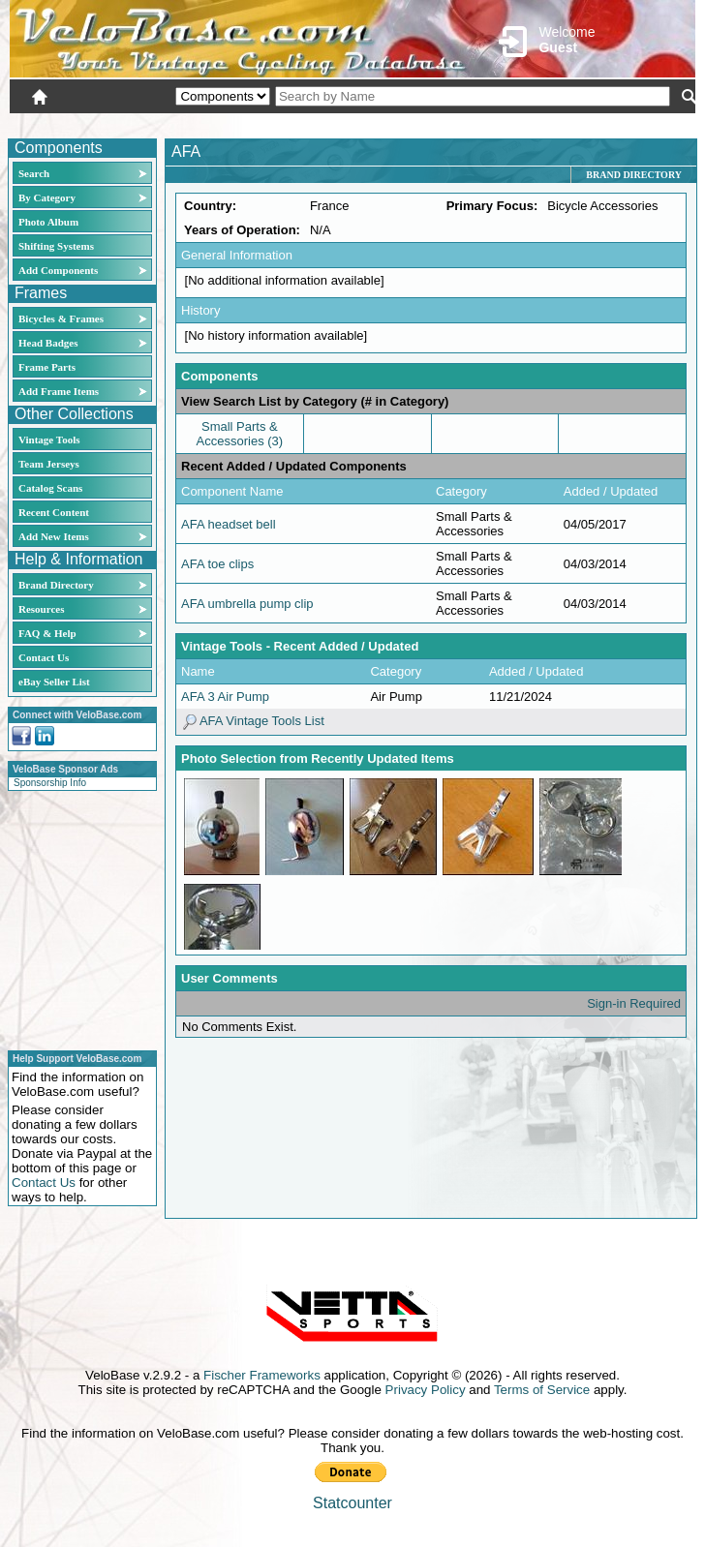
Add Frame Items (58, 391)
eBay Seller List (54, 681)
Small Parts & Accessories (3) (240, 433)
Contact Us (43, 657)
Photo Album (48, 222)
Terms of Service (542, 1389)
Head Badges (47, 343)
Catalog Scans (50, 488)
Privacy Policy (425, 1389)
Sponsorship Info (50, 782)
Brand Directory (56, 585)
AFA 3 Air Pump (225, 696)
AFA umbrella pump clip (247, 603)
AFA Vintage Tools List (252, 720)
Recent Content (53, 512)
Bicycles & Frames (62, 318)
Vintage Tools (48, 439)
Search (33, 173)
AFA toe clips (217, 564)
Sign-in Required (634, 1003)
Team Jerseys (48, 464)
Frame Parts (47, 367)
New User (587, 123)
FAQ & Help (47, 633)
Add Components (58, 270)
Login (523, 123)
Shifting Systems (56, 246)
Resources (41, 609)
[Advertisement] (76, 918)
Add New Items (53, 536)
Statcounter (352, 1503)
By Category (47, 197)
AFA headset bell (228, 524)
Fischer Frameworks (262, 1375)
